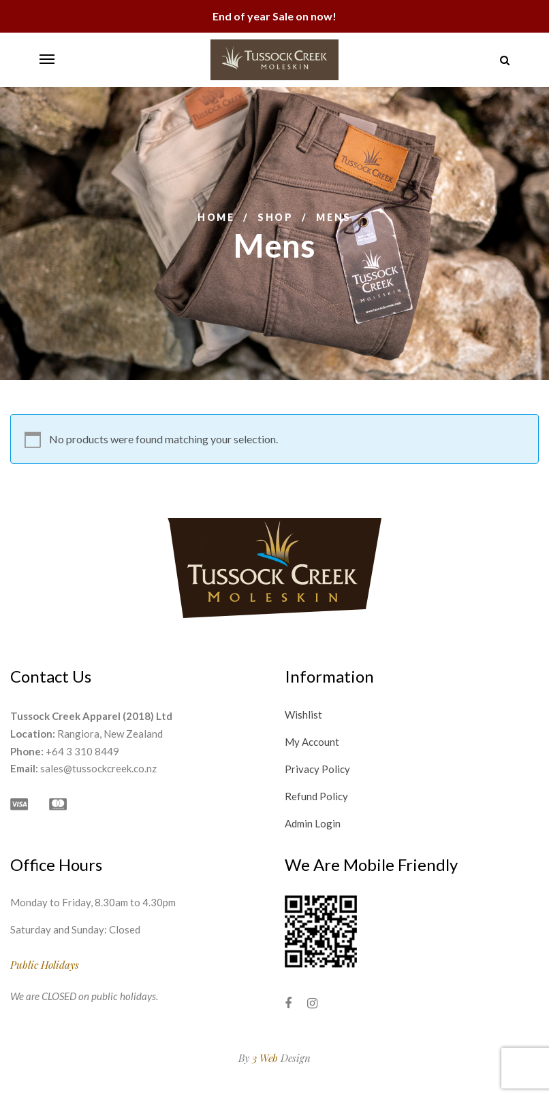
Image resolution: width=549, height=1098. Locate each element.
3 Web (265, 1058)
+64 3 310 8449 (82, 751)
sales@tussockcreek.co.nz (98, 768)
